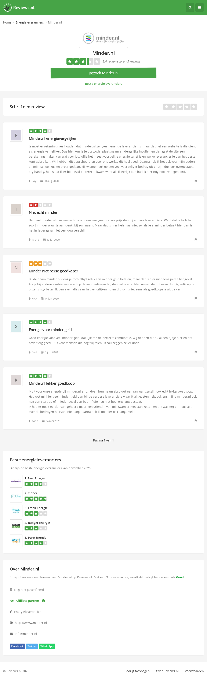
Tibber (32, 493)
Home (7, 22)
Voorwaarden (194, 671)
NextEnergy (36, 478)
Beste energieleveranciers (103, 84)
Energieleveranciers (30, 22)
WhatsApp (47, 646)
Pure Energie (37, 538)
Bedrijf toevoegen (137, 671)
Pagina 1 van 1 (103, 440)
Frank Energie (38, 508)
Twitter (32, 646)
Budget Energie (39, 523)
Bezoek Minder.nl (104, 72)
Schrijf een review (27, 107)
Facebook (17, 646)
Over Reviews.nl (167, 671)
